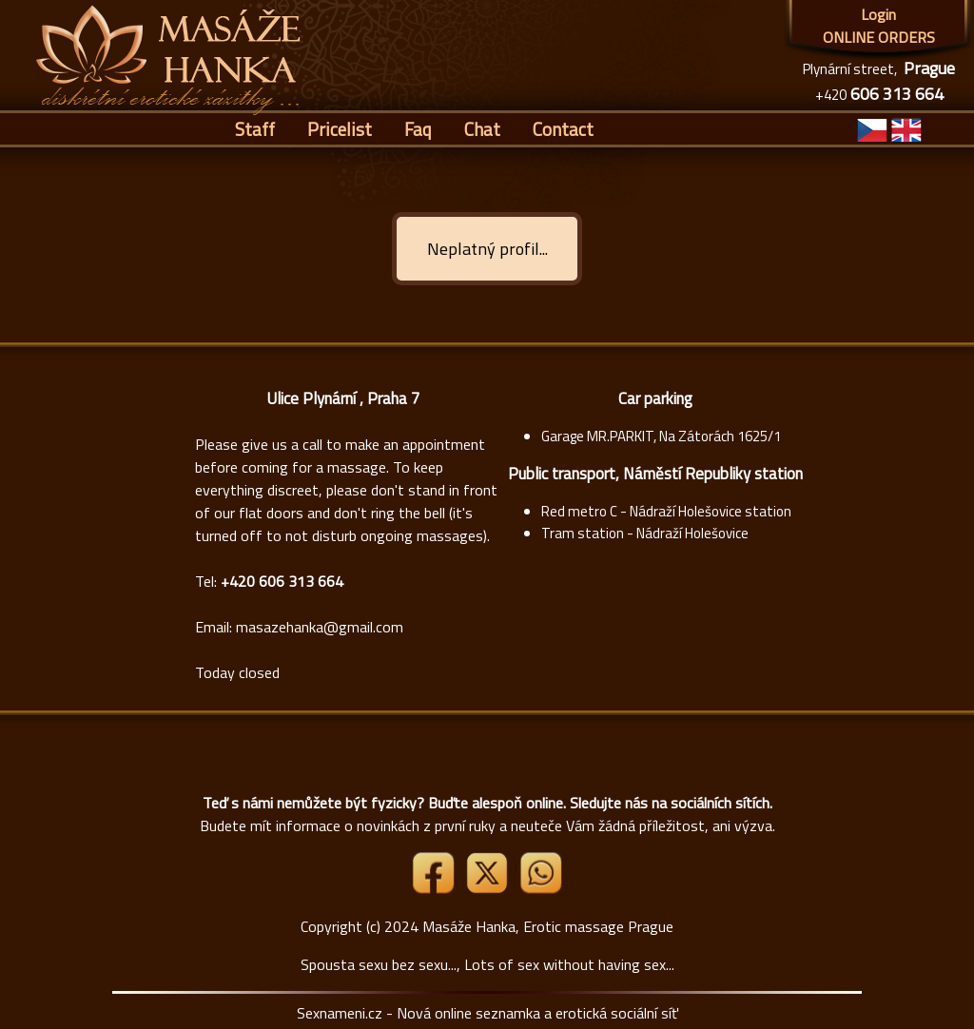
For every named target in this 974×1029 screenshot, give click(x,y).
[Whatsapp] (540, 888)
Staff (255, 129)
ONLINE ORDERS (879, 37)
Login (878, 14)
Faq (418, 129)
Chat (482, 129)
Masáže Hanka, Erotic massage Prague (547, 926)
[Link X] (489, 888)
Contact (563, 129)
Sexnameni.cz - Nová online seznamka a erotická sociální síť (487, 1012)
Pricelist (339, 129)
